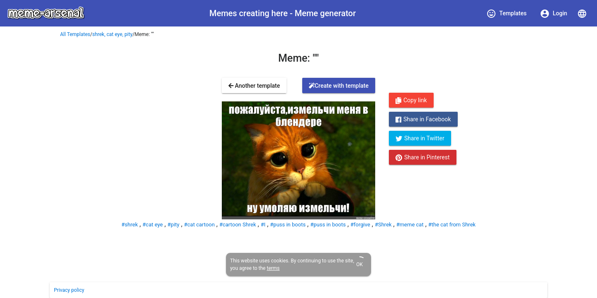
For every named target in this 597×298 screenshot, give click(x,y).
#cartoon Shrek (237, 224)
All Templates (75, 34)
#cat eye (153, 224)
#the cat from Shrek (452, 224)
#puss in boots (288, 224)
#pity (173, 224)
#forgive (360, 224)
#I (263, 224)
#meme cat (410, 224)
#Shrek (383, 224)
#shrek (129, 224)
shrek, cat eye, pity (112, 34)
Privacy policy (69, 290)
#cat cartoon (199, 224)
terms (273, 268)
